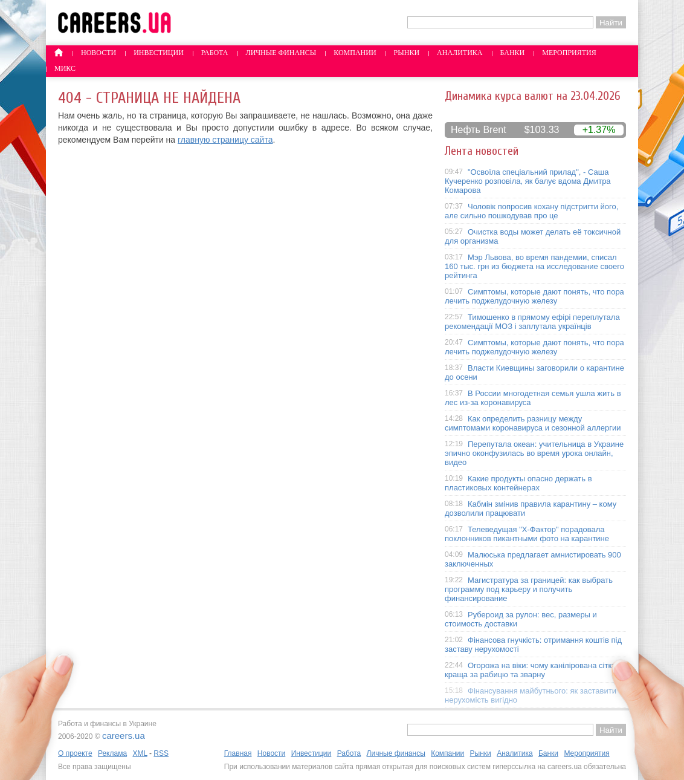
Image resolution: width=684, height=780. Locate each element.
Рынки (406, 52)
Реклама (112, 753)
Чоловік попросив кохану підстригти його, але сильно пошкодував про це (531, 211)
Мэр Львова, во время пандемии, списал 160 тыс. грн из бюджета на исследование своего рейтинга (534, 266)
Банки (512, 52)
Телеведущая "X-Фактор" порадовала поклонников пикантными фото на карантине (527, 534)
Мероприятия (569, 52)
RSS (161, 753)
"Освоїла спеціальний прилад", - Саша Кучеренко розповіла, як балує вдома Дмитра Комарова (528, 181)
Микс (65, 68)
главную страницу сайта (225, 140)
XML (139, 753)
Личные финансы (281, 52)
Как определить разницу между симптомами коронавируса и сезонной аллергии (533, 423)
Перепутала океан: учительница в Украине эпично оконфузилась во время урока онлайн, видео (534, 453)
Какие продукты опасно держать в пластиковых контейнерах (518, 483)
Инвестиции (159, 52)
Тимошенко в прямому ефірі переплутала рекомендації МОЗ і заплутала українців (532, 322)
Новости (98, 52)
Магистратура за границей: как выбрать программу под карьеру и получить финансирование (529, 589)
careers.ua (123, 735)
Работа (214, 52)
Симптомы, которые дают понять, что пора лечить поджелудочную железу (534, 296)
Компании (355, 52)
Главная (238, 753)
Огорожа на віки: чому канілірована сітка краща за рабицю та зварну (530, 670)
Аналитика (459, 52)
